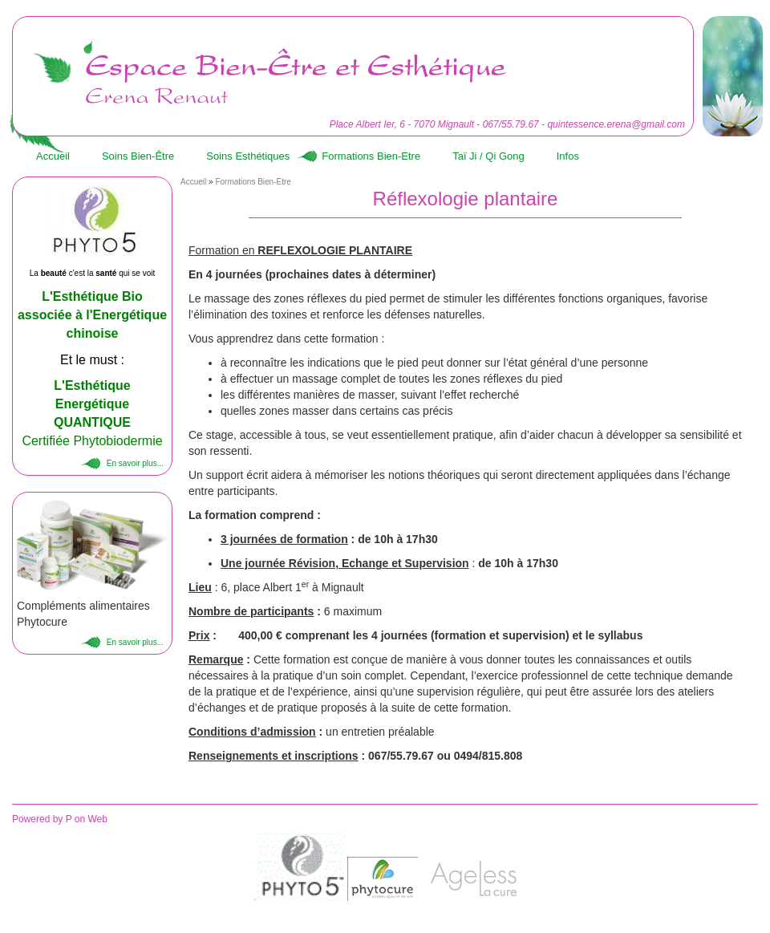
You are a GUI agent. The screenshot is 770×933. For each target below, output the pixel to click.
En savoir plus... (135, 463)
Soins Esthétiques (248, 156)
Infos (568, 156)
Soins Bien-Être (138, 156)
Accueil (53, 156)
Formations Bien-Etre (371, 156)
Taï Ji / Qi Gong (488, 156)
